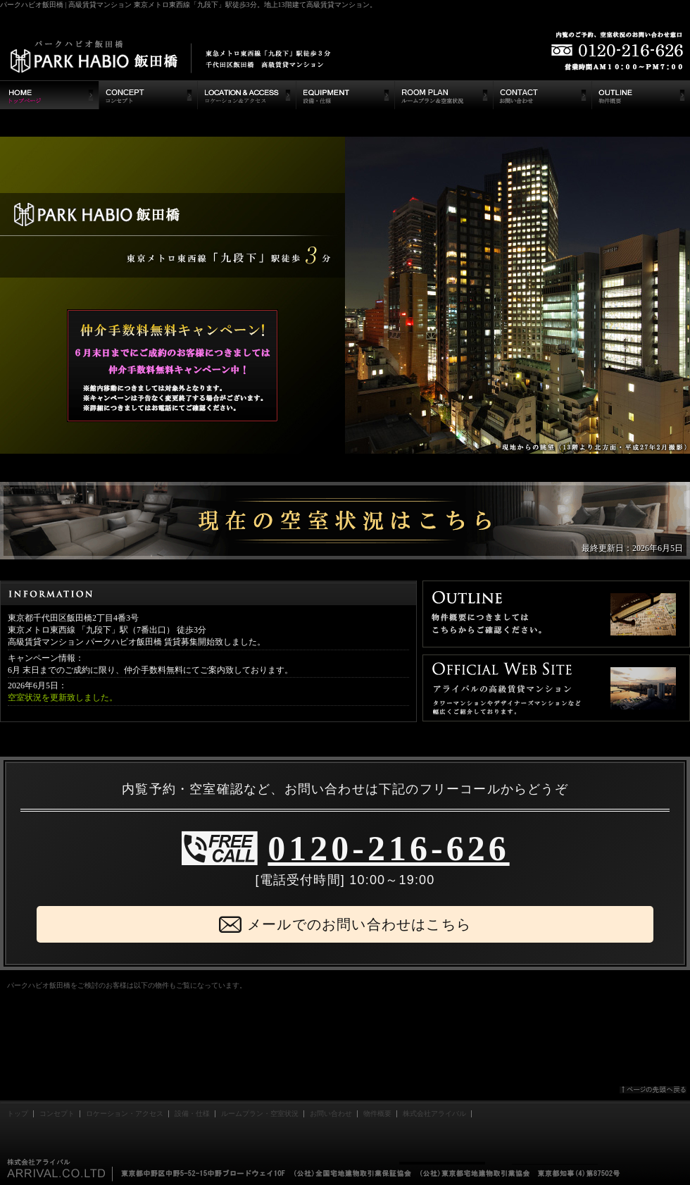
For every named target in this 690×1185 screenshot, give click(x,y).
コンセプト (57, 1113)
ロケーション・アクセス (124, 1113)
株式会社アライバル (434, 1113)
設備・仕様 (192, 1113)
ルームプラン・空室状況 (260, 1113)
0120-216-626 (388, 848)
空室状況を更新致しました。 (63, 697)
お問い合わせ (331, 1113)
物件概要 (377, 1113)
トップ (17, 1113)
